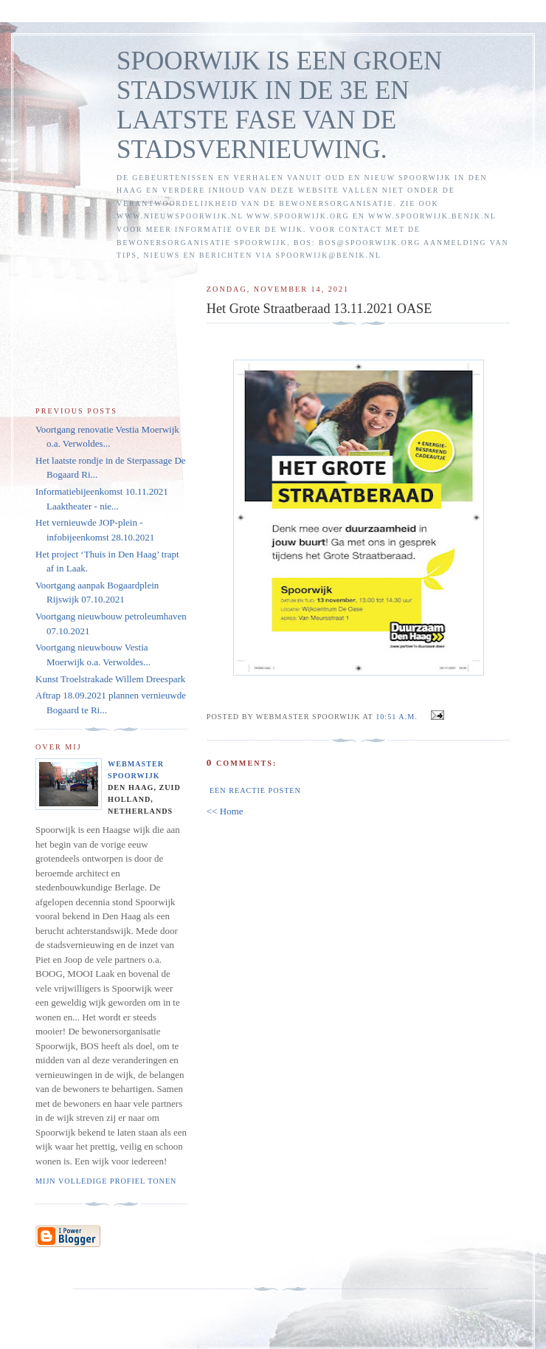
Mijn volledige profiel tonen (105, 1181)
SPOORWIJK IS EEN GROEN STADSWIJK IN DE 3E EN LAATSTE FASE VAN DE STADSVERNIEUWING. (279, 105)
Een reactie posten (255, 790)
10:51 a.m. (397, 717)
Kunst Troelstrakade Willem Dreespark (110, 678)
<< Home (225, 811)
